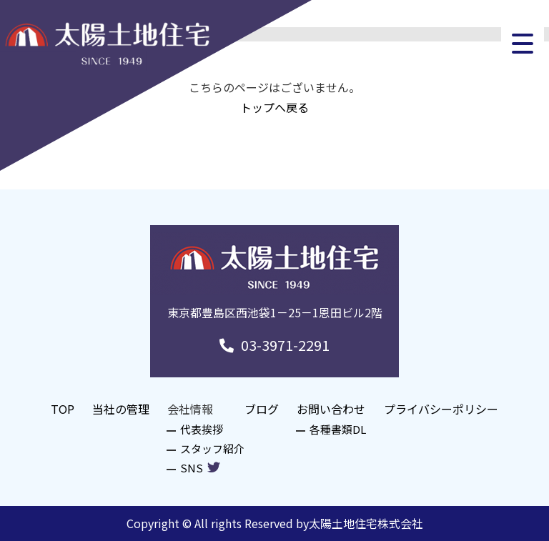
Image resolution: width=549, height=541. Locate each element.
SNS (200, 467)
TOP (62, 408)
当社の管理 (120, 408)
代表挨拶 (201, 429)
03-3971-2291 (274, 344)
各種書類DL (338, 429)
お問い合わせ (331, 408)
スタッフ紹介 (212, 448)
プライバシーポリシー (441, 408)
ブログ (261, 408)
